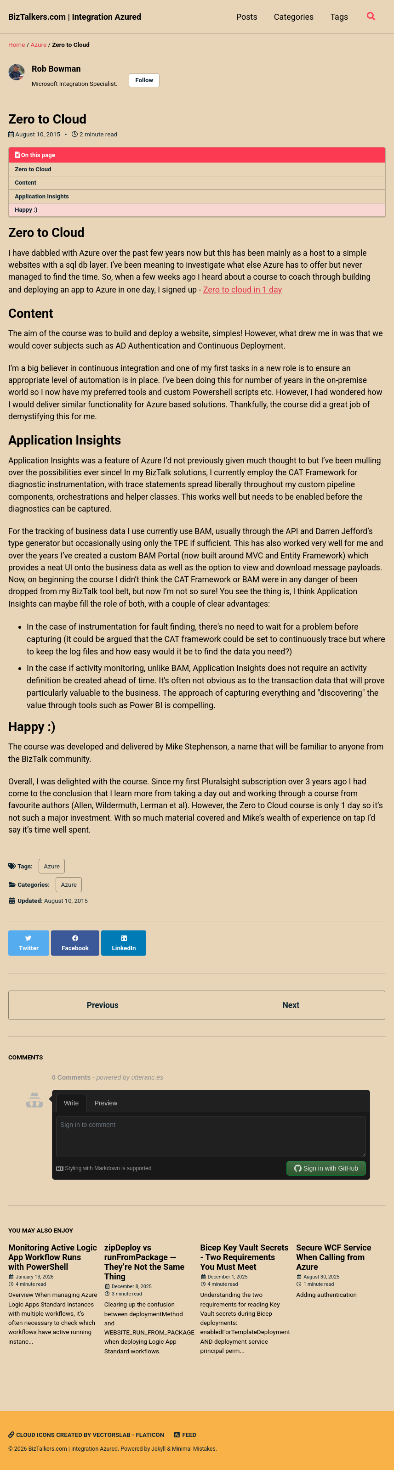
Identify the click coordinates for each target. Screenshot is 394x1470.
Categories (293, 17)
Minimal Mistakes (194, 1449)
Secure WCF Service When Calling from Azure (333, 1263)
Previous (102, 1011)
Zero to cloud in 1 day (247, 293)
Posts (245, 17)
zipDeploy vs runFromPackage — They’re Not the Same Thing (144, 1268)
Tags (338, 17)
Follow (147, 80)
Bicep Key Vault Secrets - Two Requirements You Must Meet (244, 1263)
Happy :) (27, 211)
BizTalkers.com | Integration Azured (74, 17)
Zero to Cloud (34, 170)
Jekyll (158, 1449)
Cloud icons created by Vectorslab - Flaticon (88, 1435)
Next (291, 1011)
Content (26, 183)
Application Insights (43, 198)
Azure (52, 881)
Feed (189, 1435)
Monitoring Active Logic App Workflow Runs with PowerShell (52, 1263)
